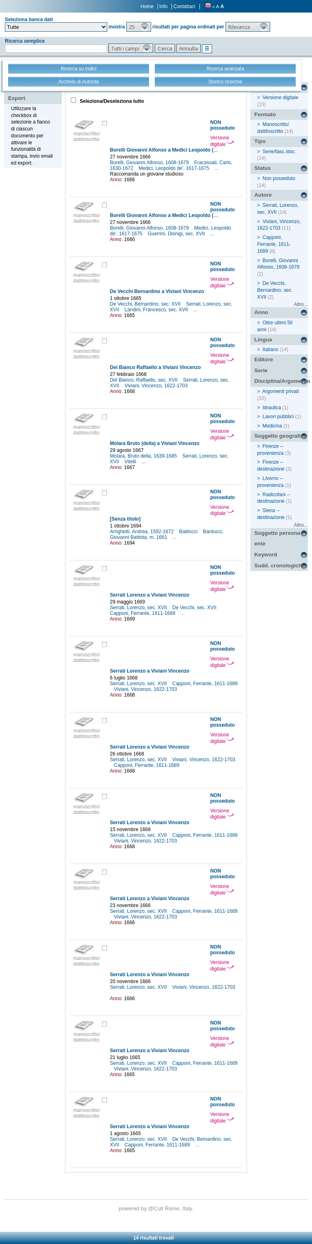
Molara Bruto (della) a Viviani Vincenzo (154, 443)
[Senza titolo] (125, 519)
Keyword (265, 554)
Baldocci (189, 531)
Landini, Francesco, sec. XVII (157, 310)
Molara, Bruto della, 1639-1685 (144, 456)
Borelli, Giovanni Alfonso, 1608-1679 (150, 162)
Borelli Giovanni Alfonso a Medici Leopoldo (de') (166, 150)
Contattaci (184, 6)
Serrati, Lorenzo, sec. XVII (139, 607)
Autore (263, 195)
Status (262, 168)
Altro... (301, 304)
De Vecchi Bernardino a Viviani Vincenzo (157, 291)
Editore (263, 359)
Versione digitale (222, 141)
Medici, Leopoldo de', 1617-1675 (174, 168)
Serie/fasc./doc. (279, 151)
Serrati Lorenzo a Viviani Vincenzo (150, 595)
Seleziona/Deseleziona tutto (111, 101)
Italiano (270, 349)
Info (163, 6)
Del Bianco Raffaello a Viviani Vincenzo (155, 367)
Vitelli (131, 462)
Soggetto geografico (280, 436)
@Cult (156, 1208)
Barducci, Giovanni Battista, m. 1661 (166, 534)
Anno (261, 312)
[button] (138, 27)
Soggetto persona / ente (278, 538)
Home (147, 6)
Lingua (263, 340)
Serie (261, 370)
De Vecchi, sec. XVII (195, 607)
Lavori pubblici (278, 416)
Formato (265, 114)
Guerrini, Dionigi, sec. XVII (177, 234)
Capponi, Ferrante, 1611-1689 (143, 613)
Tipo (260, 141)
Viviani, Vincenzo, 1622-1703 (157, 386)
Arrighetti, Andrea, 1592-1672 (142, 531)
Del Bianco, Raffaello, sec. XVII (144, 380)
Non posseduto (278, 178)
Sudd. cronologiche (279, 565)
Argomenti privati (280, 391)
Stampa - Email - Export (34, 92)
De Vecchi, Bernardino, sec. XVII (146, 304)
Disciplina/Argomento (281, 381)
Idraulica (271, 407)
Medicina (272, 426)
